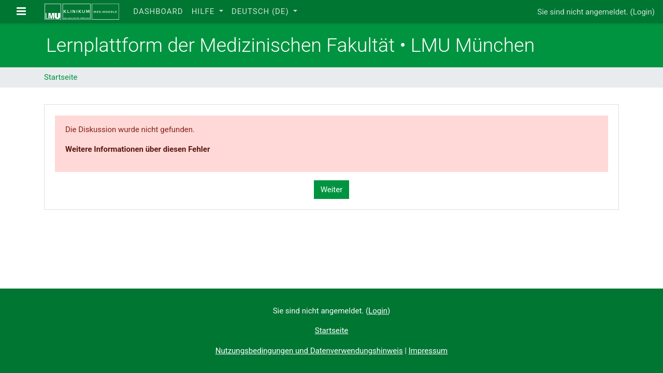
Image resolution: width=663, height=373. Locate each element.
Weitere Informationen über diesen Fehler (137, 149)
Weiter (332, 189)
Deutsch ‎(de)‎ (261, 11)
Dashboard (158, 11)
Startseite (61, 77)
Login (642, 12)
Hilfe (204, 11)
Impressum (428, 350)
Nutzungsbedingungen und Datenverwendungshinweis (309, 350)
